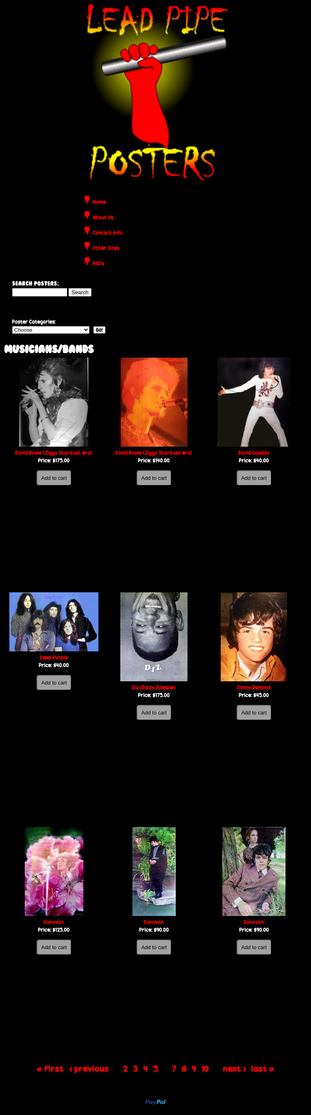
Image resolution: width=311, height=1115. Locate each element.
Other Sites (106, 249)
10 (205, 1068)
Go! (99, 329)
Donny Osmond (254, 687)
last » (262, 1068)
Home (99, 202)
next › (234, 1068)
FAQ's (98, 264)
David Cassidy (254, 452)
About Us (103, 218)
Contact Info (108, 233)
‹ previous (89, 1068)
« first (50, 1068)
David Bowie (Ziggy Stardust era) (53, 452)
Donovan (54, 922)
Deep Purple (54, 657)
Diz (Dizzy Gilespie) (154, 687)
